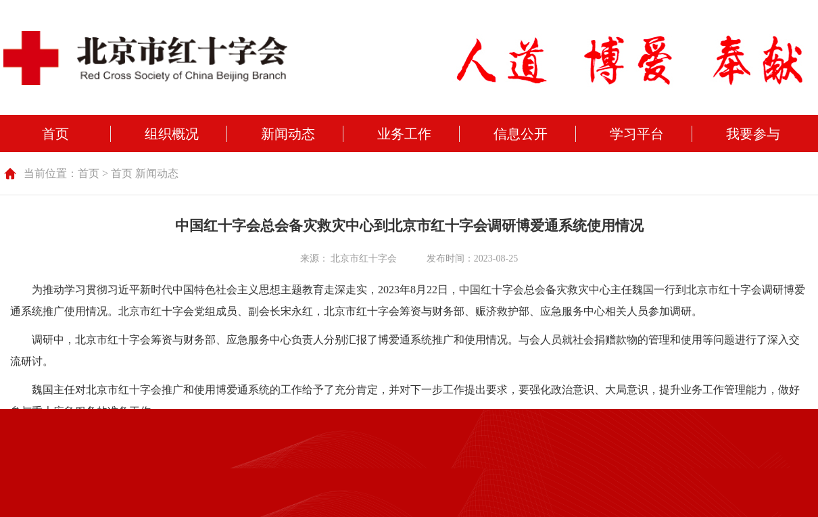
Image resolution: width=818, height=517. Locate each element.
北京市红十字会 (364, 258)
